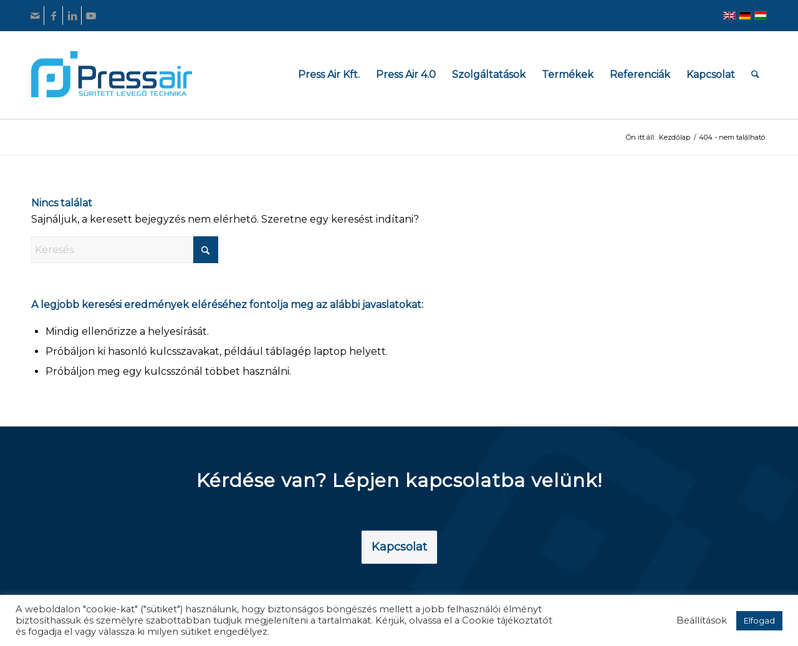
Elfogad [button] (759, 620)
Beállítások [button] (701, 620)
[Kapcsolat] (399, 547)
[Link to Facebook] (53, 15)
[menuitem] (329, 74)
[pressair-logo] (111, 74)
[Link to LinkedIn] (72, 15)
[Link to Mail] (35, 15)
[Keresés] (755, 74)
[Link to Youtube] (91, 15)
